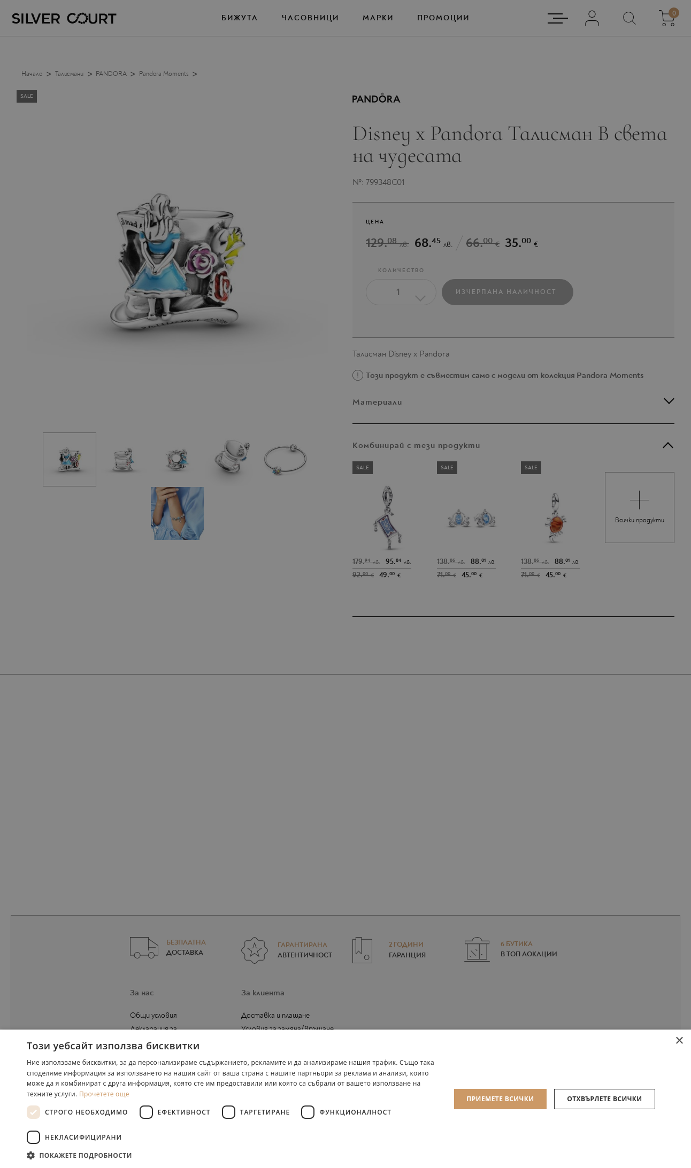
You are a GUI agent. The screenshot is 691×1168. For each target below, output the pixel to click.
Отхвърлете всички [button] (604, 1098)
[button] (232, 1155)
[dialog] (345, 584)
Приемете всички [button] (500, 1098)
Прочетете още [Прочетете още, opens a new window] (104, 1094)
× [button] (679, 1041)
